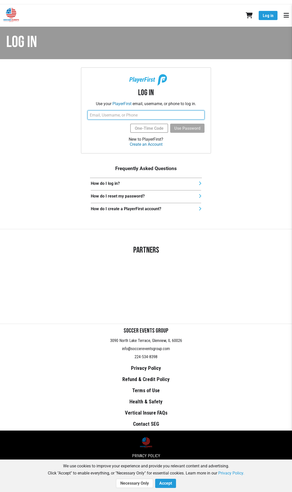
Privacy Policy (146, 368)
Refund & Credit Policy (146, 379)
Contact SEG (146, 424)
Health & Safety (146, 401)
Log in (268, 15)
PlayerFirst (122, 103)
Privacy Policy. (231, 473)
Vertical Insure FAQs (146, 412)
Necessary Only (134, 483)
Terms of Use (146, 390)
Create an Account (146, 144)
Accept (165, 483)
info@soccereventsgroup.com (146, 348)
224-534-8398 (146, 356)
